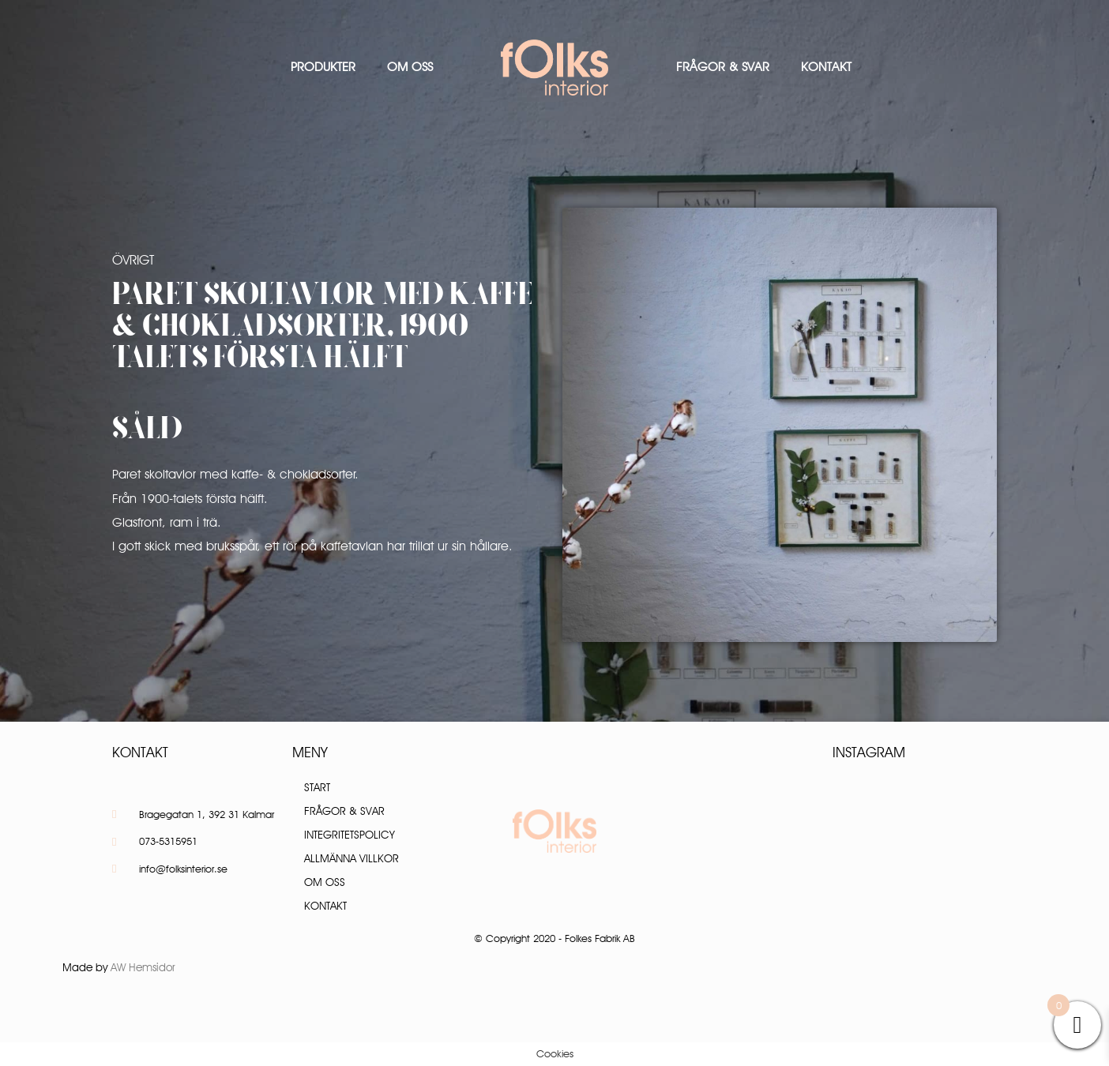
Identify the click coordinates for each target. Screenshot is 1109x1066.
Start (317, 787)
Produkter (323, 66)
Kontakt (826, 66)
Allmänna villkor (351, 858)
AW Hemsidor (143, 967)
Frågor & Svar (722, 66)
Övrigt (133, 260)
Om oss (410, 66)
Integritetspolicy (349, 834)
